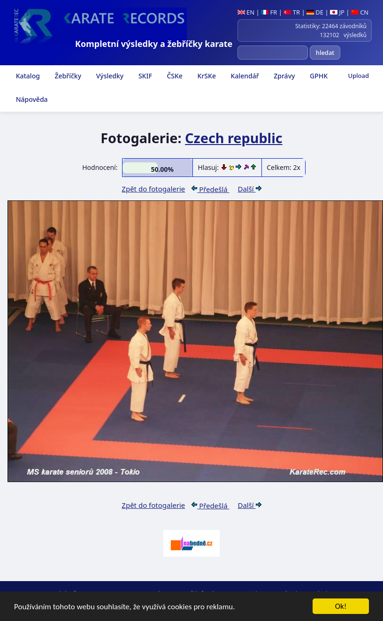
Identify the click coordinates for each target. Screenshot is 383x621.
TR (291, 12)
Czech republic (234, 138)
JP (337, 12)
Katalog (27, 75)
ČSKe (174, 75)
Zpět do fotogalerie (153, 188)
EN (246, 12)
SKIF (144, 75)
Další (249, 188)
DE (314, 12)
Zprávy (283, 75)
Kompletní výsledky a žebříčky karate (153, 43)
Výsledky (108, 75)
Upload (358, 75)
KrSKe (206, 75)
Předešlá (210, 189)
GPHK (318, 75)
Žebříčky (67, 75)
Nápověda (31, 99)
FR (269, 12)
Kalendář (244, 75)
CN (359, 12)
